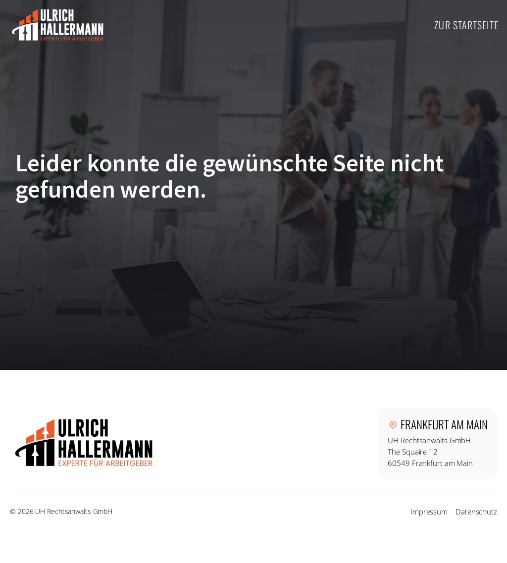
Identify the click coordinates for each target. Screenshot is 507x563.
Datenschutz (476, 511)
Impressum (429, 511)
